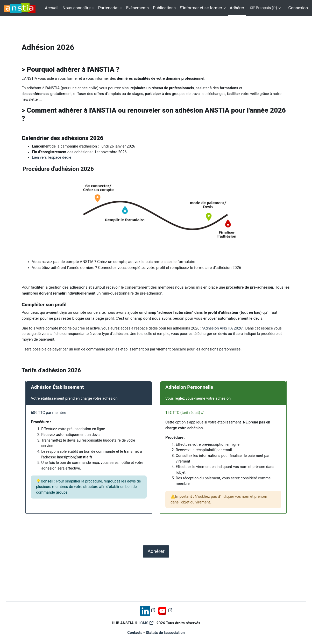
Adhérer (156, 558)
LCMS (143, 622)
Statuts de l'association (165, 633)
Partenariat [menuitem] (108, 7)
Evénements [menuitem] (137, 7)
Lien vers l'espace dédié (63, 159)
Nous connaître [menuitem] (76, 7)
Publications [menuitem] (164, 7)
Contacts (134, 633)
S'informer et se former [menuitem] (201, 7)
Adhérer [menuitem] (237, 7)
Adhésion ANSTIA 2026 (241, 330)
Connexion (298, 7)
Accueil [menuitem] (51, 7)
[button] (265, 8)
